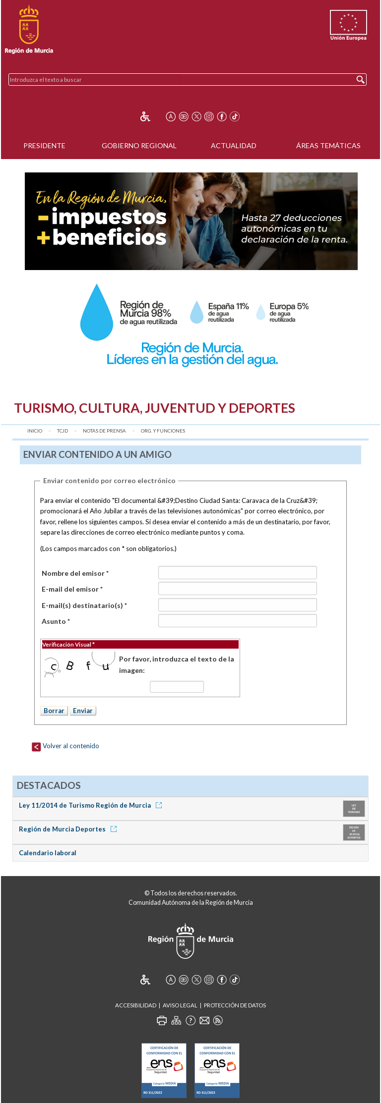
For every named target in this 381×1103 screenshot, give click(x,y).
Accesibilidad (135, 1005)
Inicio (34, 431)
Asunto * (56, 621)
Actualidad (233, 145)
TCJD (62, 431)
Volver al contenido (65, 746)
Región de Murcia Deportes (69, 829)
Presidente (44, 145)
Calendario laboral (47, 853)
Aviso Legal (180, 1005)
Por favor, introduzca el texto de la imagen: (176, 664)
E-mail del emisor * (72, 589)
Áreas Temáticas (328, 145)
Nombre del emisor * (75, 573)
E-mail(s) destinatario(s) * (84, 605)
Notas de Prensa (104, 431)
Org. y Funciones (163, 431)
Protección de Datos (235, 1005)
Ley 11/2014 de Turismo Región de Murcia (92, 805)
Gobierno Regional (139, 145)
